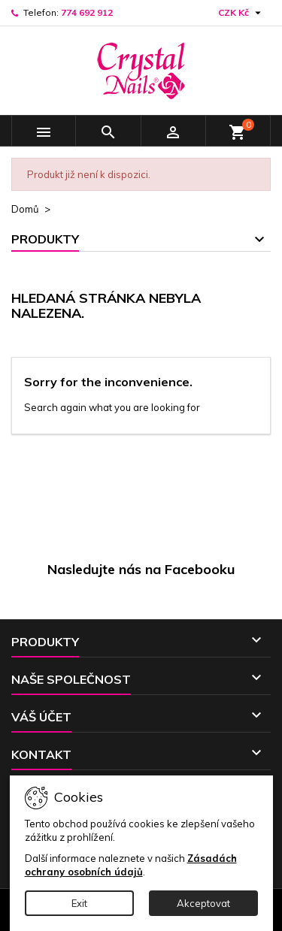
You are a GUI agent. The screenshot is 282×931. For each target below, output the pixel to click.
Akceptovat (203, 903)
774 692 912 (87, 12)
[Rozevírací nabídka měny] (241, 13)
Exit (79, 903)
